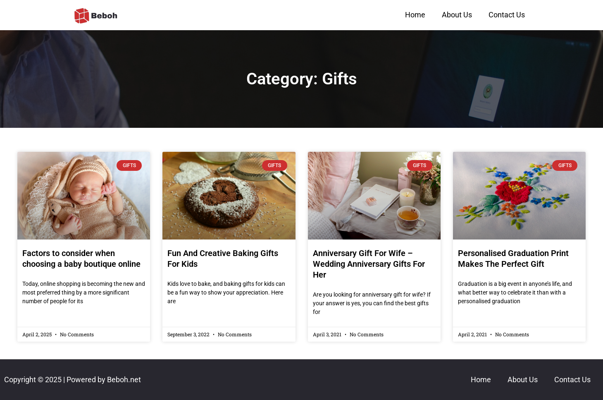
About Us (457, 14)
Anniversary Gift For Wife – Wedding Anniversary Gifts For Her (369, 264)
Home (415, 14)
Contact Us (507, 14)
